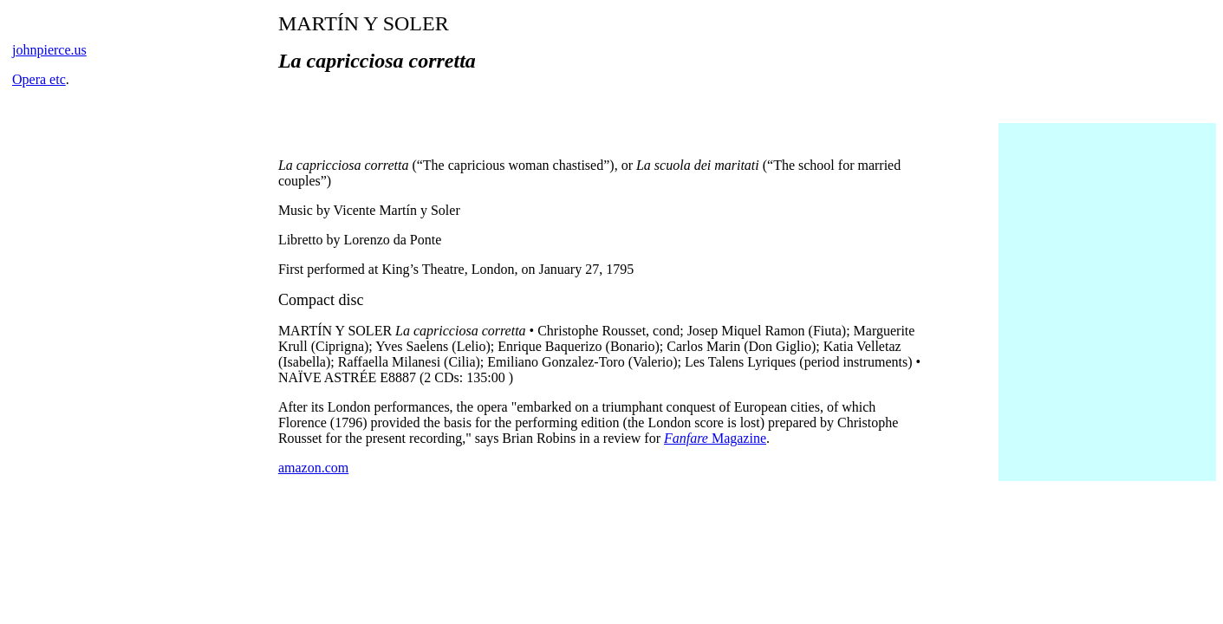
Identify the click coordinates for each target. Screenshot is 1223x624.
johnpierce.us (49, 49)
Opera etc (39, 79)
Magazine (715, 438)
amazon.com (313, 467)
